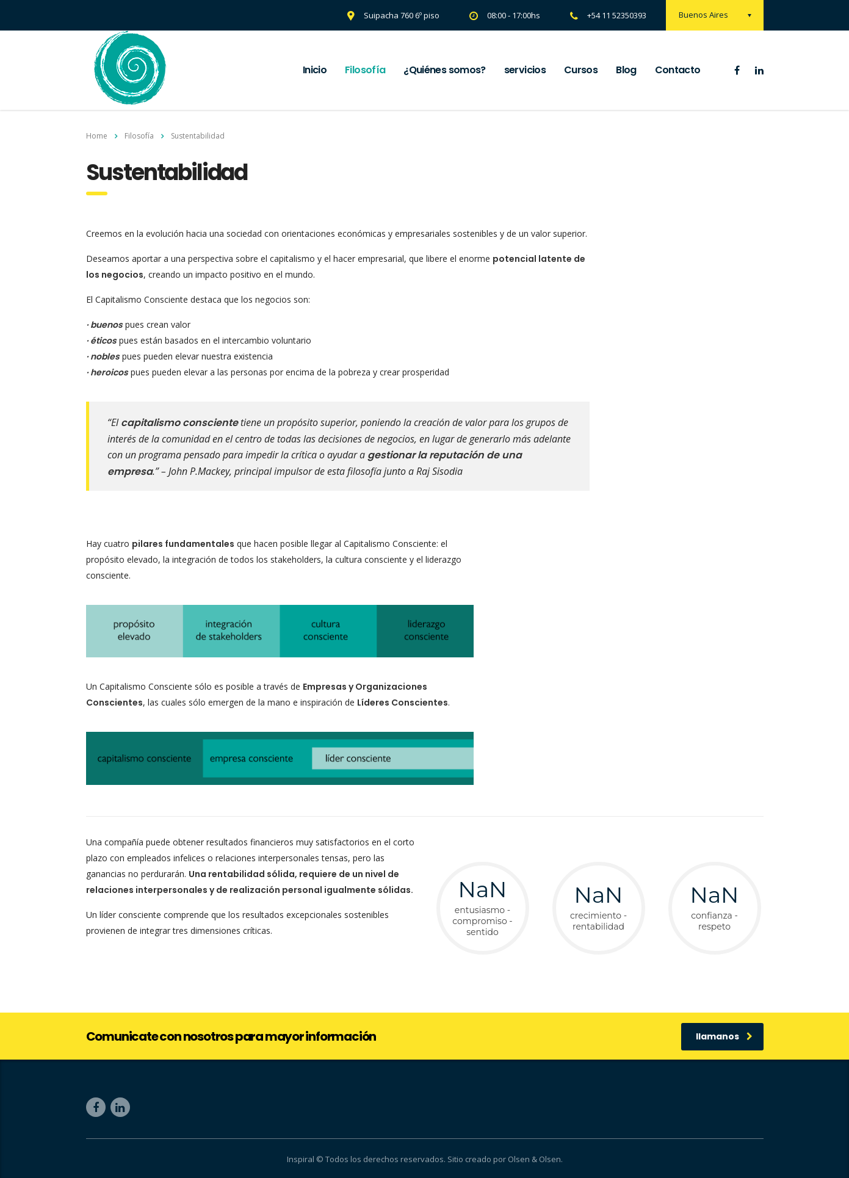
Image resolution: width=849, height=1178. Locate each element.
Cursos (581, 70)
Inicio (315, 70)
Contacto (678, 70)
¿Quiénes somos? (444, 70)
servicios (525, 70)
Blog (626, 70)
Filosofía (365, 70)
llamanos (724, 1036)
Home (96, 136)
